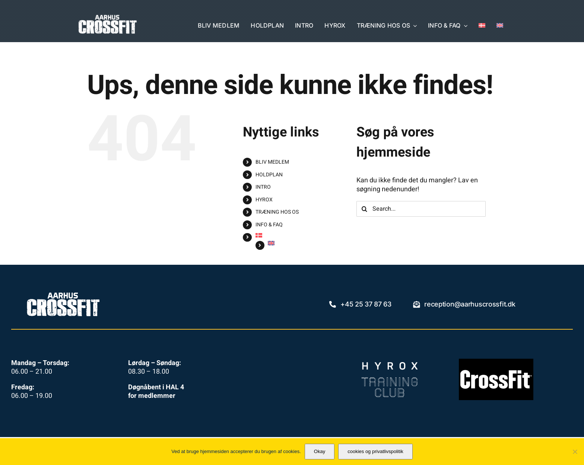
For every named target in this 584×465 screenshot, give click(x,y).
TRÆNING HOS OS (277, 212)
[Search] (364, 209)
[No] (574, 451)
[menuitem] (482, 26)
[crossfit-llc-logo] (496, 362)
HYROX (264, 200)
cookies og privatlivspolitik (375, 451)
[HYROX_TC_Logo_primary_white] (390, 365)
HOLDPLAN (269, 175)
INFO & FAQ (269, 225)
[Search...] (421, 209)
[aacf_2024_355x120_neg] (107, 17)
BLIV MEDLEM (272, 162)
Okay (319, 451)
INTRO (263, 187)
